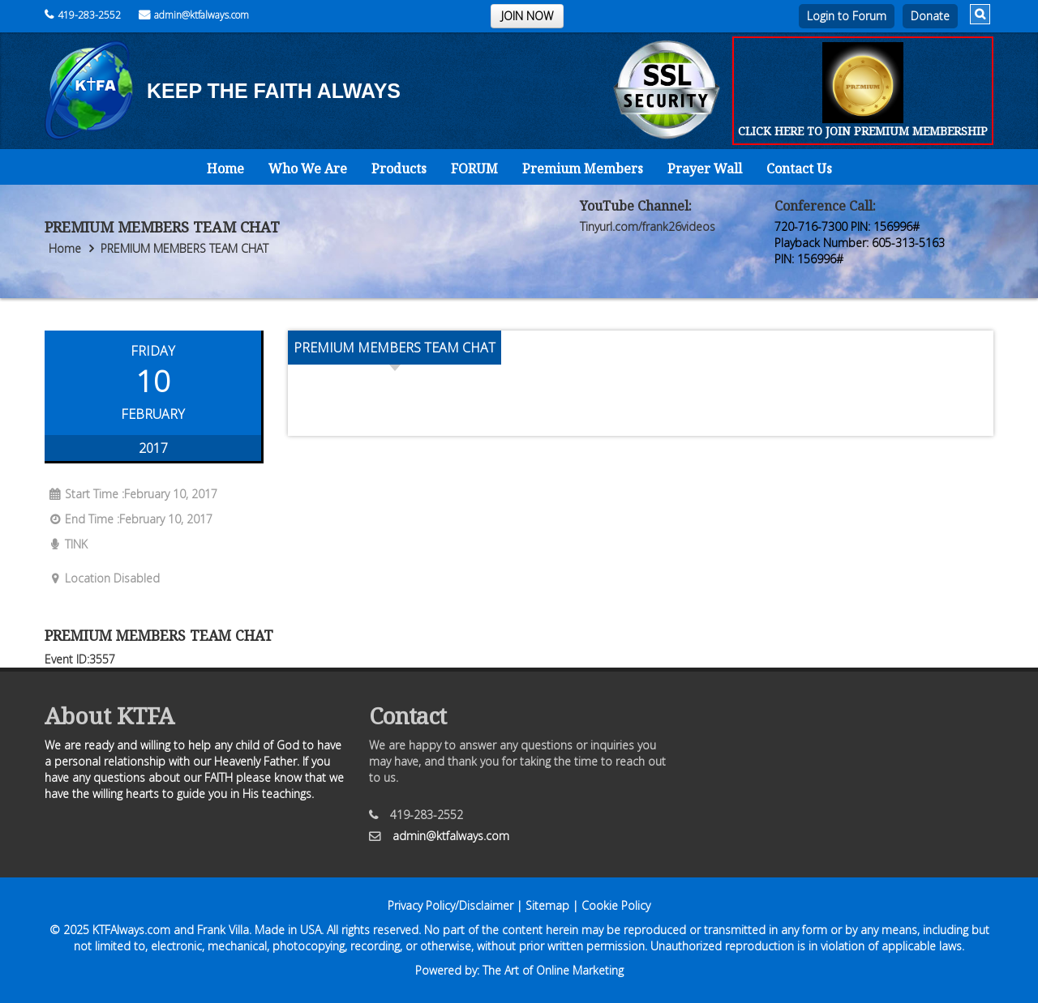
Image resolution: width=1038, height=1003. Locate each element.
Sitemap (547, 905)
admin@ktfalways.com (194, 15)
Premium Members (582, 168)
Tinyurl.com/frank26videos (647, 226)
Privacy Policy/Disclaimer (450, 905)
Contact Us (799, 168)
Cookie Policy (615, 905)
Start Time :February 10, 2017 (131, 494)
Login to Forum (846, 15)
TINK (66, 544)
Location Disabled (102, 578)
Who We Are (307, 168)
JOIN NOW (527, 15)
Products (399, 168)
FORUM (474, 168)
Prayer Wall (704, 168)
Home (225, 168)
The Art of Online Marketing (553, 970)
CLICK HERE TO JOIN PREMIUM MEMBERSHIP (863, 131)
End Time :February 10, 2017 (128, 519)
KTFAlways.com (131, 929)
